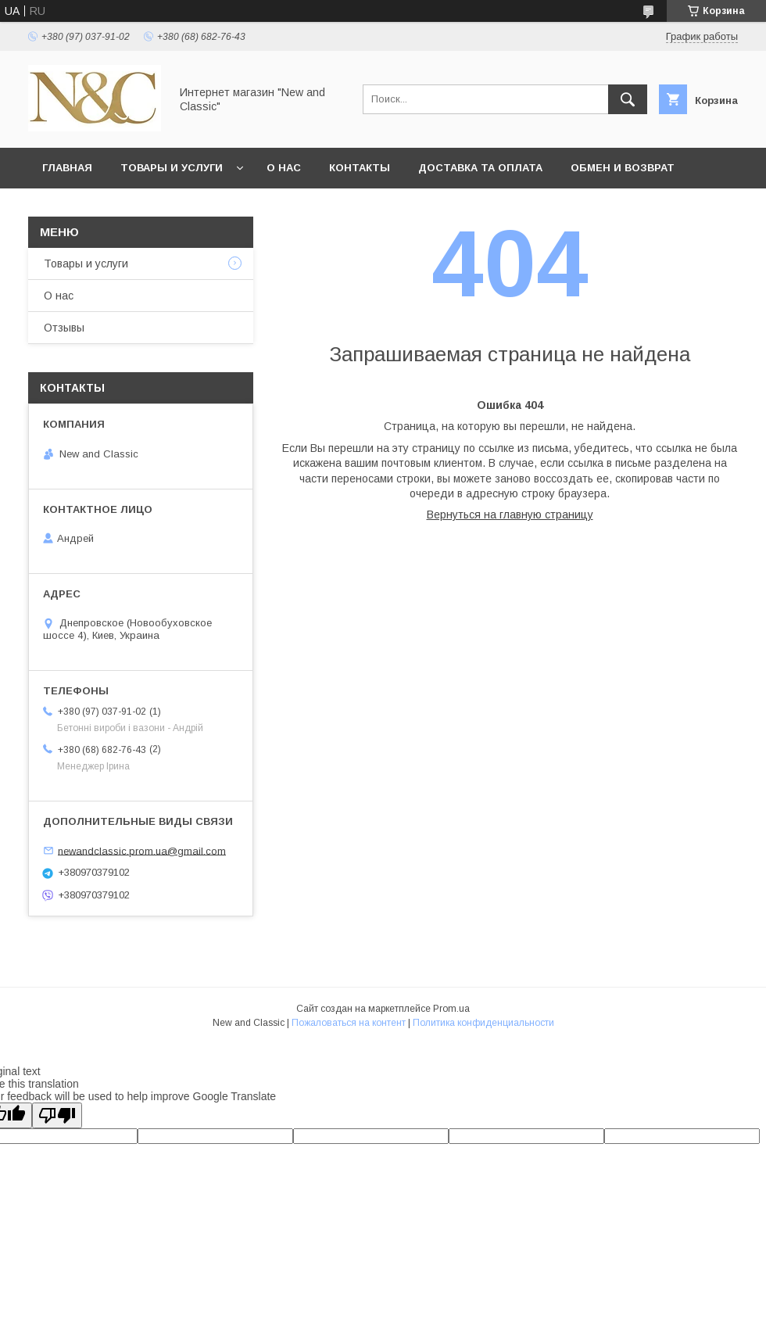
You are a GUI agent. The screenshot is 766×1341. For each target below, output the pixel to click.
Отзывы (64, 327)
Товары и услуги (171, 168)
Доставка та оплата (480, 168)
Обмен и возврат (623, 168)
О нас (284, 168)
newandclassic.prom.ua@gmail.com (142, 850)
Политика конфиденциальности (483, 1022)
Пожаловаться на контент (349, 1022)
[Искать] (627, 99)
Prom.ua (451, 1008)
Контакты (359, 168)
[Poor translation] (57, 1115)
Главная (67, 168)
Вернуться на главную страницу (510, 514)
